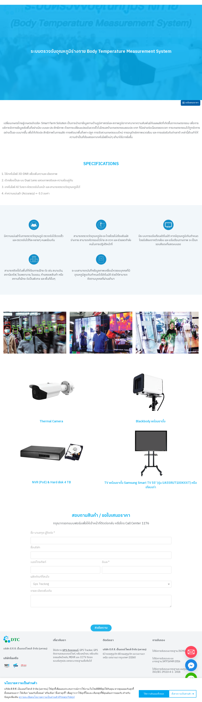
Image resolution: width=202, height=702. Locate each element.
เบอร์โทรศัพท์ (38, 565)
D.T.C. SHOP (143, 18)
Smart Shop (157, 10)
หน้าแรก (8, 27)
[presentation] (56, 618)
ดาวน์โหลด (190, 27)
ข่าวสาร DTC (87, 27)
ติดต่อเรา (169, 27)
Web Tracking (131, 10)
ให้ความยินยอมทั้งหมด (181, 693)
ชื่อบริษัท (35, 550)
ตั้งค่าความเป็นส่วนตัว (146, 693)
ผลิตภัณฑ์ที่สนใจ (40, 579)
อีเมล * (105, 565)
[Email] (191, 652)
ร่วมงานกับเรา (146, 27)
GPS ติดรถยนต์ (70, 652)
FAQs (102, 32)
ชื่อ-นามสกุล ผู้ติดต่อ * (43, 535)
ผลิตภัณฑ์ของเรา (117, 27)
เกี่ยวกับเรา (30, 27)
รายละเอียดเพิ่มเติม (41, 593)
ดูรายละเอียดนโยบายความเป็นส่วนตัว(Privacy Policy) (54, 697)
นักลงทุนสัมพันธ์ (58, 27)
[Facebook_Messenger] (191, 665)
